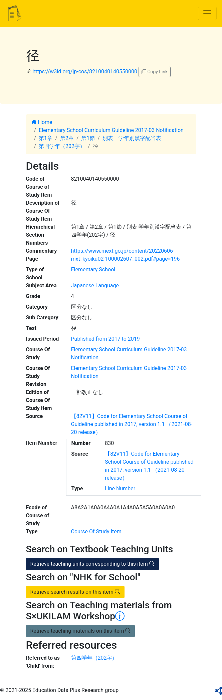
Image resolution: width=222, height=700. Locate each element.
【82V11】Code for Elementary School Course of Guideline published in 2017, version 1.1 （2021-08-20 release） (132, 424)
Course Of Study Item (96, 531)
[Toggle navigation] (207, 13)
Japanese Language (95, 285)
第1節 (88, 138)
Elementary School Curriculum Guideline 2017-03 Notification (111, 130)
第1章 (45, 138)
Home (41, 122)
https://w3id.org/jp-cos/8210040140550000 (84, 71)
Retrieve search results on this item (75, 592)
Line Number (120, 488)
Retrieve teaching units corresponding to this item (92, 564)
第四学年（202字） (62, 146)
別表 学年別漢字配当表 (131, 138)
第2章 (67, 138)
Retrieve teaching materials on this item (80, 631)
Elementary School (93, 269)
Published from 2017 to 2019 (105, 339)
